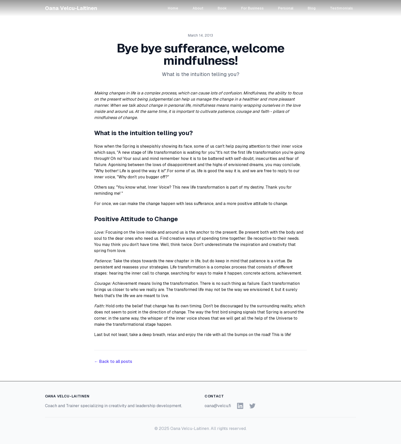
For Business (252, 8)
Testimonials (341, 8)
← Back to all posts (113, 361)
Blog (312, 8)
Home (173, 8)
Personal (285, 8)
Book (222, 8)
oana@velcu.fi (218, 405)
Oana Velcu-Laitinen (71, 8)
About (198, 8)
